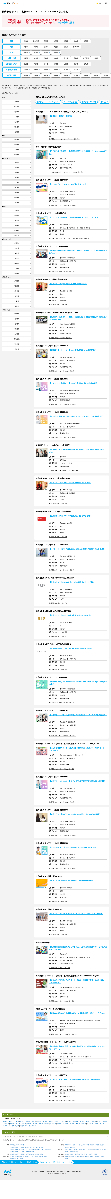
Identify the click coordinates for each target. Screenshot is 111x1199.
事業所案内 (41, 1171)
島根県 (56, 75)
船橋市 (35, 1149)
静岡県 (56, 52)
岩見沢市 (57, 1121)
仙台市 (85, 1149)
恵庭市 (78, 1123)
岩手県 (46, 64)
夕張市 (51, 1121)
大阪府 (26, 47)
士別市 (12, 1123)
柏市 (39, 1149)
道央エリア (15, 1126)
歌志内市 (53, 1123)
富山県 (56, 69)
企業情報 (34, 1171)
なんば (78, 1145)
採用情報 (59, 1171)
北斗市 (102, 1123)
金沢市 (80, 1154)
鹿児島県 (86, 58)
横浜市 (17, 1147)
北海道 (26, 64)
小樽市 (16, 1121)
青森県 (36, 64)
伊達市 (83, 1123)
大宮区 (26, 1149)
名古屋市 (16, 1154)
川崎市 (22, 1147)
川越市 (16, 1149)
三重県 (46, 52)
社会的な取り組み (51, 1171)
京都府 (46, 47)
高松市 (40, 1156)
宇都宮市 (48, 1149)
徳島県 (86, 75)
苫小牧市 (76, 1121)
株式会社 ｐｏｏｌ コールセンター (48, 102)
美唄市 (88, 1121)
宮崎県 (76, 58)
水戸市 (16, 1151)
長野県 (36, 69)
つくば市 (21, 1151)
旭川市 (22, 1121)
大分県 (66, 58)
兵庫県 (36, 47)
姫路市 (92, 1145)
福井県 (76, 69)
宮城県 (56, 64)
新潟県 (46, 69)
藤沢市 (27, 1147)
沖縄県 (96, 58)
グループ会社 (67, 1171)
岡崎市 (22, 1154)
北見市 (45, 1121)
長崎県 (46, 58)
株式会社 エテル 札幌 (89, 102)
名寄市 (18, 1123)
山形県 (76, 64)
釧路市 (34, 1121)
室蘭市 (28, 1121)
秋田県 (66, 64)
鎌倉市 (38, 1147)
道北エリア (23, 1126)
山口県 (66, 75)
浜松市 (31, 1154)
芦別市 (93, 1121)
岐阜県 (36, 52)
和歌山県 (76, 47)
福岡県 (26, 58)
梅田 (70, 1145)
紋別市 (6, 1123)
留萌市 (69, 1121)
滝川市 (41, 1123)
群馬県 (86, 41)
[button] (107, 101)
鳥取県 (46, 75)
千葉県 (46, 41)
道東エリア (6, 1126)
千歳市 (35, 1123)
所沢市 (21, 1149)
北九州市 (71, 1156)
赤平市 (105, 1121)
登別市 (72, 1123)
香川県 (76, 75)
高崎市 (31, 1151)
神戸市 (87, 1145)
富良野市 (66, 1123)
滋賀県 (56, 47)
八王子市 (16, 1145)
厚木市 (43, 1147)
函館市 (11, 1121)
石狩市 (96, 1123)
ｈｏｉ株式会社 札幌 (70, 102)
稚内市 (82, 1121)
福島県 (86, 64)
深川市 (59, 1123)
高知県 (106, 75)
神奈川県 (36, 41)
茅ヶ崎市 (32, 1147)
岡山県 (36, 75)
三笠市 (24, 1123)
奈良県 (66, 47)
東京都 (26, 41)
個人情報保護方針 (77, 1171)
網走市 (64, 1121)
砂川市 (46, 1123)
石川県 (66, 69)
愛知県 (26, 52)
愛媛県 (96, 75)
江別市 (99, 1121)
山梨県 (26, 69)
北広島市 (90, 1123)
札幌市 (5, 1121)
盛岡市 (99, 1149)
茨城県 (66, 41)
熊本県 (56, 58)
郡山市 (75, 1151)
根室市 (29, 1123)
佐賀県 (36, 58)
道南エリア (32, 1126)
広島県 (26, 75)
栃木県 (76, 41)
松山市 (16, 1158)
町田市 (22, 1145)
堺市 (74, 1145)
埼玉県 (56, 41)
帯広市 (39, 1121)
